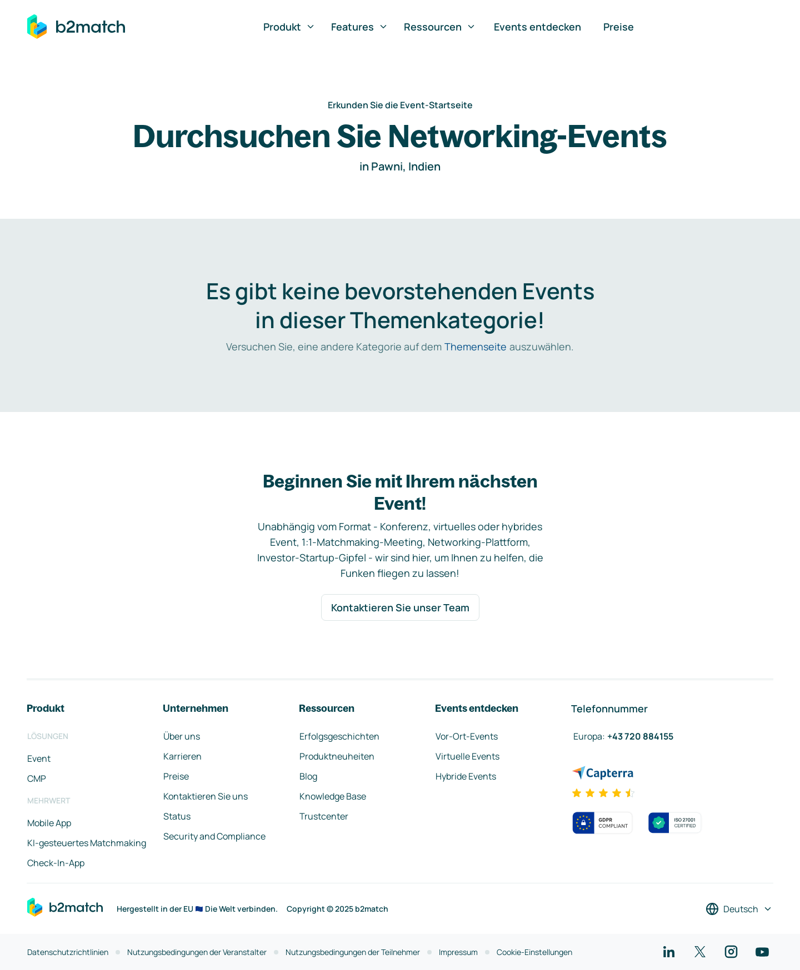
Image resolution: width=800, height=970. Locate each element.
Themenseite (475, 346)
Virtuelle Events (467, 756)
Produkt (289, 26)
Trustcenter (323, 816)
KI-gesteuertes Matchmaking (86, 843)
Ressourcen (440, 26)
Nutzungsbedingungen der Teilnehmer (353, 952)
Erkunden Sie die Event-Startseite (400, 105)
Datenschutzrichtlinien (67, 952)
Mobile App (49, 823)
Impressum (458, 952)
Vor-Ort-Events (467, 736)
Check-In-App (55, 863)
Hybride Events (466, 776)
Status (177, 816)
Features (359, 26)
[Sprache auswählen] (739, 909)
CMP (36, 778)
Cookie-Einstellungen (534, 952)
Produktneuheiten (336, 756)
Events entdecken (537, 26)
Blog (308, 776)
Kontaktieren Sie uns (205, 796)
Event (39, 758)
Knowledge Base (332, 796)
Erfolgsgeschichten (339, 736)
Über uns (181, 736)
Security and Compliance (214, 836)
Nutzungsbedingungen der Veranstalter (197, 952)
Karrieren (182, 756)
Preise (618, 26)
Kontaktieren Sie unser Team (400, 607)
